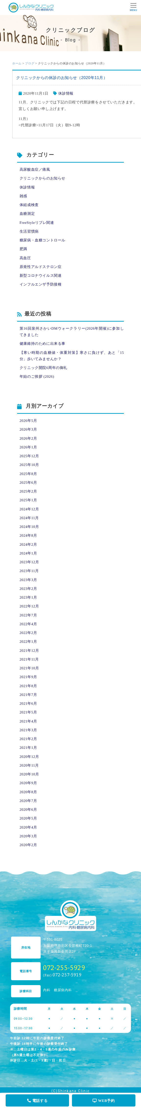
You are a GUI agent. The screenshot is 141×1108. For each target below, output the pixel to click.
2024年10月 (29, 527)
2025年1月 (28, 500)
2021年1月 (28, 748)
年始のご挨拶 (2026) (37, 376)
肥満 (23, 249)
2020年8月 (28, 792)
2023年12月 (29, 562)
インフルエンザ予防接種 (41, 284)
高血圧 (25, 258)
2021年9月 (28, 677)
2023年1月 (28, 597)
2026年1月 (28, 447)
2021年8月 (28, 686)
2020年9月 (28, 783)
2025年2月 (28, 491)
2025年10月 (29, 465)
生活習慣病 (29, 231)
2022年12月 (29, 606)
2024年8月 (28, 535)
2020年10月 (29, 774)
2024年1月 (28, 553)
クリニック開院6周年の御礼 (43, 368)
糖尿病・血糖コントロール (42, 240)
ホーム (17, 63)
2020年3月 (28, 836)
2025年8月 (28, 474)
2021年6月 (28, 703)
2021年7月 (28, 695)
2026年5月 (28, 421)
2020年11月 (29, 765)
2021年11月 (29, 659)
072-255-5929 (64, 967)
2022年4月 (28, 624)
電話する (37, 1101)
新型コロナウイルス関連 (41, 275)
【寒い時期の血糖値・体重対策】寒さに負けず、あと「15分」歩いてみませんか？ (72, 356)
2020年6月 (28, 809)
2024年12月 (29, 509)
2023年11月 (29, 571)
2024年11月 (29, 518)
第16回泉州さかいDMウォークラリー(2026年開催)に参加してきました (72, 331)
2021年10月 (29, 668)
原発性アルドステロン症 (41, 267)
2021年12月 (29, 651)
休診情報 (65, 93)
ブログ (29, 63)
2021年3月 (28, 730)
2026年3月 (28, 429)
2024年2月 (28, 544)
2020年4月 (28, 827)
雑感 (23, 196)
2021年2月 (28, 739)
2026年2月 (28, 438)
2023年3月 (28, 580)
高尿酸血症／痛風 (35, 169)
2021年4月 (28, 721)
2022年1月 (28, 641)
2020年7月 (28, 801)
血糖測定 (27, 214)
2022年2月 (28, 633)
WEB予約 (104, 1101)
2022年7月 (28, 615)
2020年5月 (28, 818)
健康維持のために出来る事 (42, 344)
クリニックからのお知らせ (42, 178)
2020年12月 (29, 757)
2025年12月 (29, 456)
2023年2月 (28, 589)
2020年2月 (28, 845)
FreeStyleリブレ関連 (37, 223)
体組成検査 (29, 205)
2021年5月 (28, 712)
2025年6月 (28, 483)
